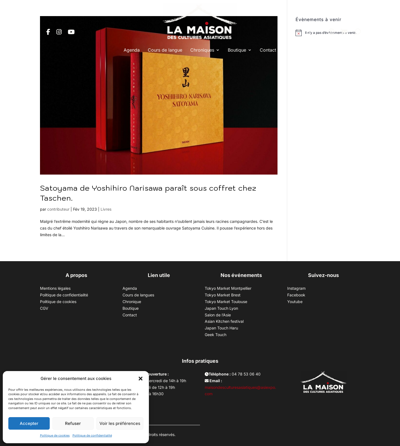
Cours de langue (165, 50)
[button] (140, 378)
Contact (268, 50)
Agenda (132, 50)
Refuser (73, 423)
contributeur (58, 209)
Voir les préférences (119, 423)
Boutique (237, 50)
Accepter (29, 423)
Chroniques (202, 50)
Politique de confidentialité (92, 435)
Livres (106, 209)
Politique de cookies (55, 435)
